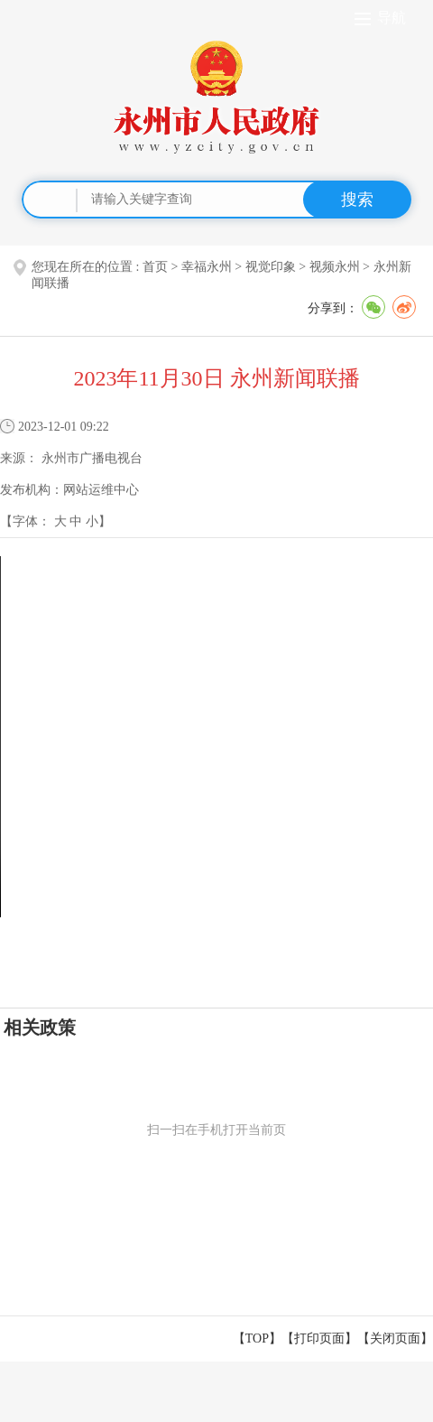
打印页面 (319, 1338)
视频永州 (334, 267)
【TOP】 (257, 1338)
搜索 (357, 200)
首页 (155, 267)
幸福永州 (206, 267)
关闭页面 (395, 1338)
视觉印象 (270, 267)
